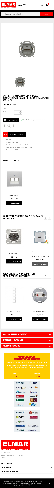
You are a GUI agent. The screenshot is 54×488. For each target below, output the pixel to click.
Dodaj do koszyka (10, 120)
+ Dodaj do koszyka (14, 203)
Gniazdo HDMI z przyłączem (40, 256)
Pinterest (13, 126)
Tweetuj (9, 126)
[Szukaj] (27, 14)
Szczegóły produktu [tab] (17, 134)
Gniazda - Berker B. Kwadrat (15, 334)
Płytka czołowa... (14, 195)
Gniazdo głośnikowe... (40, 311)
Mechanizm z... (14, 254)
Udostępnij (4, 126)
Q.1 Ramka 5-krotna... (14, 311)
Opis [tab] (5, 134)
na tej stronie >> (27, 485)
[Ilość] (16, 113)
